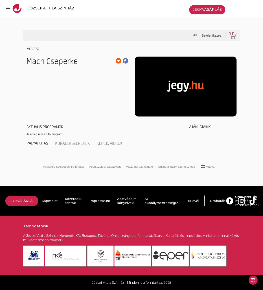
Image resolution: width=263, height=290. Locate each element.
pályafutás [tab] (37, 143)
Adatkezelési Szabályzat (105, 166)
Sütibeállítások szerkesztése (176, 166)
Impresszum (100, 201)
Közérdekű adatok (73, 201)
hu (195, 35)
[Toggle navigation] (8, 8)
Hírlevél (192, 201)
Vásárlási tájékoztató (139, 166)
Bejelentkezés (211, 35)
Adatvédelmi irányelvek (127, 201)
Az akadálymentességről (162, 201)
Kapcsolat (50, 201)
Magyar (208, 166)
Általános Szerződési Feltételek (63, 166)
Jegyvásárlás (207, 9)
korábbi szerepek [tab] (72, 143)
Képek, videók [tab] (110, 143)
